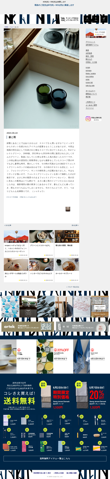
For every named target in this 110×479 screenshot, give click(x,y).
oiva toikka (90, 76)
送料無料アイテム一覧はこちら (55, 458)
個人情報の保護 (71, 473)
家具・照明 (90, 56)
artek (87, 79)
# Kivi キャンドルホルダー (28, 197)
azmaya (88, 70)
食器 (87, 50)
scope (88, 67)
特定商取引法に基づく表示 (42, 473)
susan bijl (89, 82)
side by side (90, 85)
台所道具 (89, 53)
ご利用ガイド (90, 102)
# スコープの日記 (12, 197)
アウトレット (90, 42)
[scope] (20, 19)
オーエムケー (90, 91)
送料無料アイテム (92, 45)
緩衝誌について (91, 94)
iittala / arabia (91, 73)
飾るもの (89, 59)
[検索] (87, 111)
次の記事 (8, 225)
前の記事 (74, 225)
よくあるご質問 (91, 105)
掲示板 (88, 97)
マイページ (90, 108)
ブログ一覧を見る (73, 287)
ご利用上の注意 (59, 473)
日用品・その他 (91, 62)
